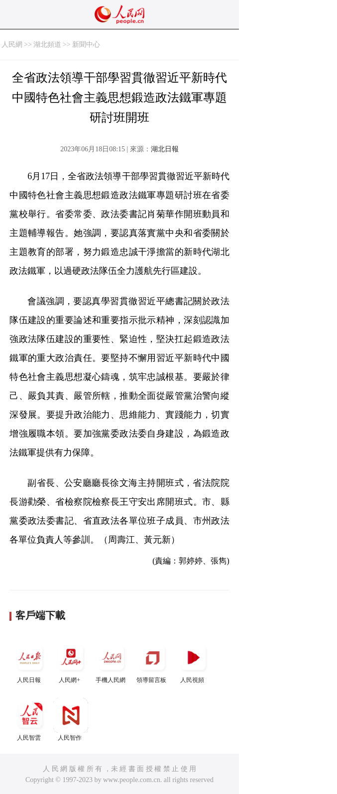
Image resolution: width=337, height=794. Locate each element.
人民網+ (70, 661)
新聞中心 (86, 44)
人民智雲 (29, 719)
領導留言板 (152, 661)
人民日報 (29, 661)
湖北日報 (165, 149)
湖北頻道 (47, 44)
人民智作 (70, 719)
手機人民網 (111, 661)
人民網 (11, 44)
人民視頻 (193, 661)
